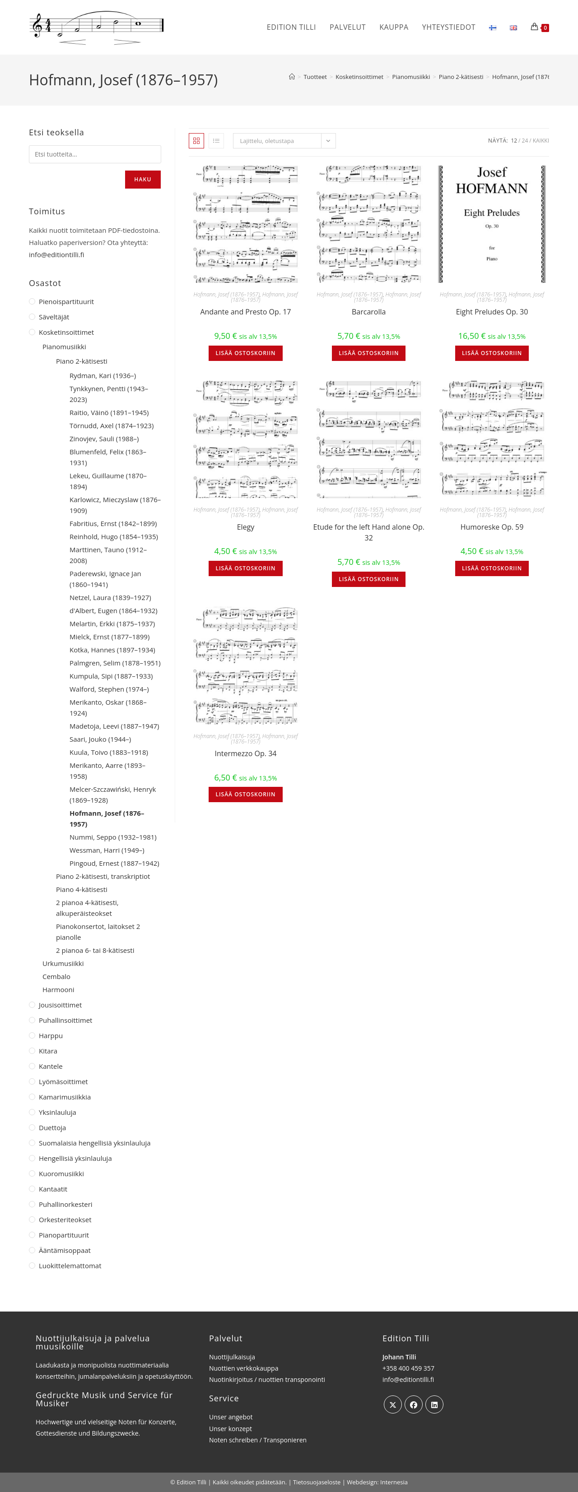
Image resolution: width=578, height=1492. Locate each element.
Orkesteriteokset (65, 1219)
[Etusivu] (292, 77)
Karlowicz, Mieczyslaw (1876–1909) (115, 505)
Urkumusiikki (63, 963)
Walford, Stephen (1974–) (109, 688)
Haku (142, 179)
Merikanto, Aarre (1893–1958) (107, 771)
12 (514, 140)
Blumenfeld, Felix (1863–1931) (108, 457)
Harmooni (58, 989)
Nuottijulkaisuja (232, 1357)
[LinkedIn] (434, 1404)
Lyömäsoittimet (63, 1081)
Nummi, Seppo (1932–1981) (113, 836)
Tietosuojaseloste (316, 1482)
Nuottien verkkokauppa (244, 1368)
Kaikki (541, 140)
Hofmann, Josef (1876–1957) (530, 77)
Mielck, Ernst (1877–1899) (109, 636)
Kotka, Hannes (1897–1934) (112, 649)
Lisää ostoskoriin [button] (245, 353)
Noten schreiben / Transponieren (258, 1440)
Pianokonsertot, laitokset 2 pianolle (98, 932)
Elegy (246, 527)
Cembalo (56, 976)
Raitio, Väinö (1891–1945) (109, 412)
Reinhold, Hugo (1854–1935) (114, 536)
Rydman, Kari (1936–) (103, 375)
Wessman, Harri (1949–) (107, 850)
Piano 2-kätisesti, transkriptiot (103, 876)
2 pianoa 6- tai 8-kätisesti (95, 950)
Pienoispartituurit (66, 301)
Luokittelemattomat (70, 1265)
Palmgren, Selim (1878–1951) (115, 662)
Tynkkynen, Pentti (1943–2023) (109, 394)
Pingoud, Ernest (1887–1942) (114, 863)
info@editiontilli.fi (56, 254)
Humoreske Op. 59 (492, 527)
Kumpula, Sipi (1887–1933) (111, 675)
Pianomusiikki (64, 346)
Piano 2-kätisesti (81, 360)
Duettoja (52, 1127)
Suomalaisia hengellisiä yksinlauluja (95, 1142)
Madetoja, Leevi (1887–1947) (114, 725)
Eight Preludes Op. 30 (492, 312)
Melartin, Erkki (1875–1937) (112, 623)
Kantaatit (53, 1188)
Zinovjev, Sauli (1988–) (104, 438)
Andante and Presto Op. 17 (245, 312)
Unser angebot (231, 1417)
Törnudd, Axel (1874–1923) (112, 425)
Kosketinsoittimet (66, 332)
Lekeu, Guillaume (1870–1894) (108, 481)
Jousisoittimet (60, 1004)
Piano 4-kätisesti (81, 889)
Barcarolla (369, 312)
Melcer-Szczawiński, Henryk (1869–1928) (113, 794)
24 (525, 140)
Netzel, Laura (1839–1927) (110, 597)
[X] (393, 1404)
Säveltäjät (54, 316)
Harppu (51, 1035)
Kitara (48, 1050)
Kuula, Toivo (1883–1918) (109, 752)
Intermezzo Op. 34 (245, 753)
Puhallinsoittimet (65, 1020)
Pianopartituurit (64, 1234)
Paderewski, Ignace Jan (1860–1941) (105, 579)
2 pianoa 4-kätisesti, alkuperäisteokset (87, 908)
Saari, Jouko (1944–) (100, 739)
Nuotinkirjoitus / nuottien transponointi (267, 1379)
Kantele (51, 1066)
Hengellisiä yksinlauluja (75, 1158)
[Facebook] (414, 1404)
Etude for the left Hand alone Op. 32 (368, 532)
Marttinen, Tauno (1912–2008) (108, 555)
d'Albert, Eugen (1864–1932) (114, 610)
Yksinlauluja (57, 1112)
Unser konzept (230, 1428)
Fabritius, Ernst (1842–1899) (113, 523)
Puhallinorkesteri (66, 1204)
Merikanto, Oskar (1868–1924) (108, 707)
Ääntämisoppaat (65, 1250)
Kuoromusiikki (61, 1173)
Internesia (394, 1482)
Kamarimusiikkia (65, 1096)
